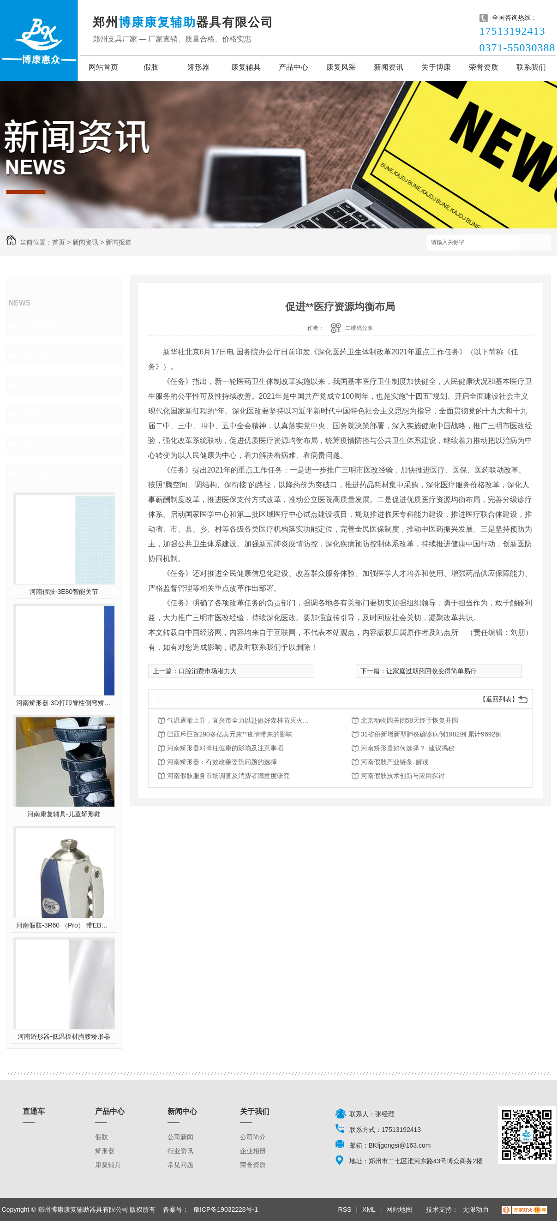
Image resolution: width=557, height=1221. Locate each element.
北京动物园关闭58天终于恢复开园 (410, 720)
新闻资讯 (388, 67)
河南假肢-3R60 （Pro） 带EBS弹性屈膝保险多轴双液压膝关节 (64, 925)
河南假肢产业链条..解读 (395, 762)
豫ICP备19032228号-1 (225, 1209)
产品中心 (293, 67)
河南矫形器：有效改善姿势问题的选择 (222, 762)
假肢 (151, 67)
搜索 (534, 243)
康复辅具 (246, 67)
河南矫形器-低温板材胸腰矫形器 (64, 1036)
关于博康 (436, 67)
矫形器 (198, 67)
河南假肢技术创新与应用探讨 (403, 775)
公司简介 (253, 1137)
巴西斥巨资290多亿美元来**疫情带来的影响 (230, 734)
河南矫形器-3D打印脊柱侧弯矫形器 (64, 702)
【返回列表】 (498, 699)
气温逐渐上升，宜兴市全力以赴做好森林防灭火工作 (241, 720)
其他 (28, 444)
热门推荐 (37, 473)
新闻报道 (119, 242)
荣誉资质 (483, 67)
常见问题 (37, 384)
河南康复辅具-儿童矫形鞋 (64, 814)
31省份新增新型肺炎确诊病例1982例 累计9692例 (431, 734)
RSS (345, 1209)
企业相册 (253, 1151)
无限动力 (476, 1209)
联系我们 (531, 67)
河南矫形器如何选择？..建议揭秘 (408, 748)
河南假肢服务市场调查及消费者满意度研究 (228, 775)
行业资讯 (37, 355)
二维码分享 (359, 328)
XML (369, 1209)
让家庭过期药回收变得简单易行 (431, 671)
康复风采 (341, 67)
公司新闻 (37, 325)
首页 (58, 242)
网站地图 (399, 1209)
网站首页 (103, 67)
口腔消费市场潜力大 (208, 671)
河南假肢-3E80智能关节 (64, 591)
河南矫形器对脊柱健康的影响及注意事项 (225, 748)
